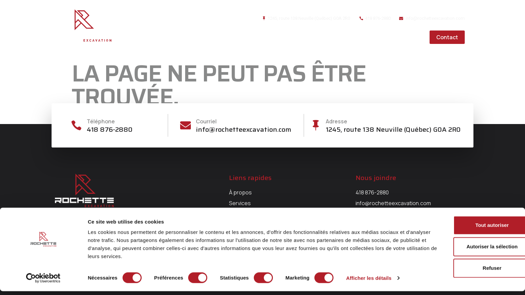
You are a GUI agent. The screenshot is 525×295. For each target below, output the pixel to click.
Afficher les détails (368, 282)
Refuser (469, 272)
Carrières (407, 37)
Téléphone (102, 121)
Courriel (207, 121)
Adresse (337, 121)
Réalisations (365, 37)
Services (324, 37)
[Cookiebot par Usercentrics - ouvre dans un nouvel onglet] (43, 282)
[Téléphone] (77, 125)
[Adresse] (315, 125)
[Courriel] (186, 125)
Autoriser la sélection (469, 250)
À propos (288, 37)
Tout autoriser (469, 229)
